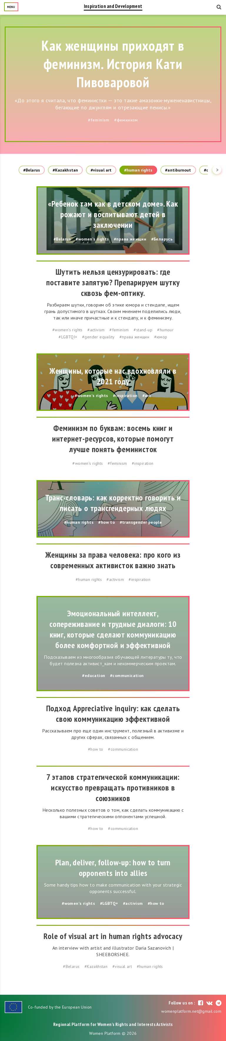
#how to (106, 522)
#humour (165, 329)
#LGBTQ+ (109, 903)
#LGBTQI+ (68, 337)
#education (93, 675)
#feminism (98, 120)
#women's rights (92, 239)
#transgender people (141, 522)
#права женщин (130, 239)
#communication (127, 675)
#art (146, 395)
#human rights (138, 170)
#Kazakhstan (65, 170)
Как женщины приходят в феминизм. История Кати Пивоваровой (112, 63)
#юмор (160, 337)
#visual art (101, 170)
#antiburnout (178, 170)
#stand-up (143, 329)
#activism (96, 329)
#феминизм (126, 120)
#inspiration (125, 395)
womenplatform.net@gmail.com (191, 1011)
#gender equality (98, 337)
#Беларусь (162, 239)
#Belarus (31, 170)
